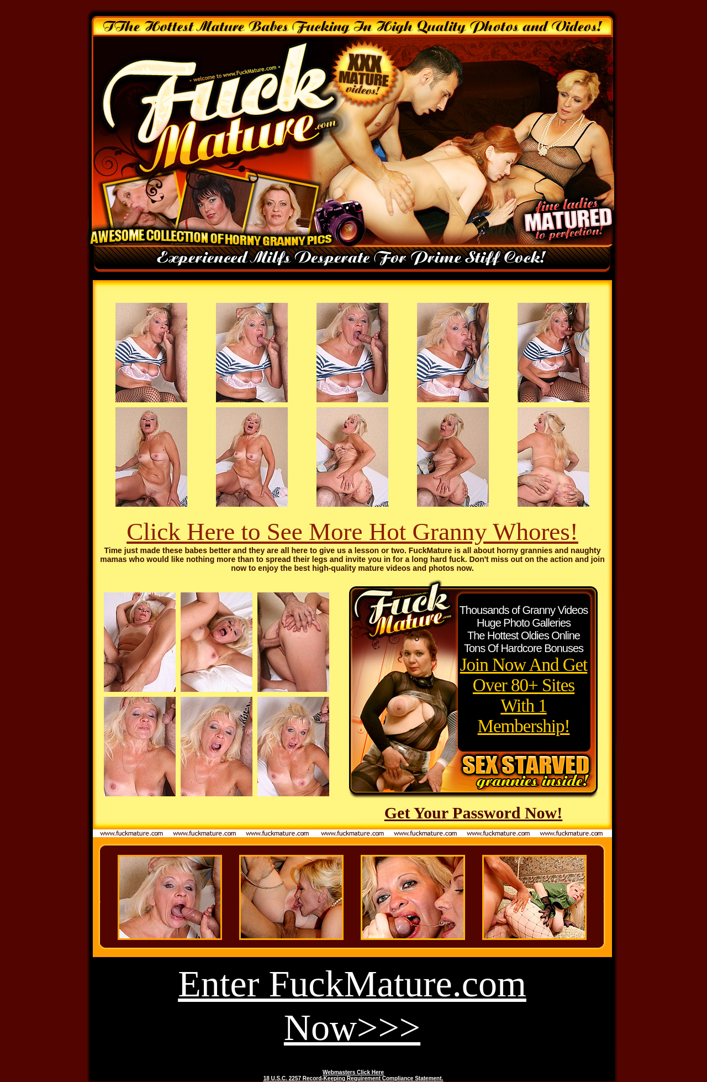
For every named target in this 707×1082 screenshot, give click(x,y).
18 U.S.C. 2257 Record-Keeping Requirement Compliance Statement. (353, 1078)
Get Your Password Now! (473, 812)
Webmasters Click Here (353, 1072)
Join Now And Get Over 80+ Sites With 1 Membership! (524, 695)
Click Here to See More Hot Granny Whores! (352, 531)
